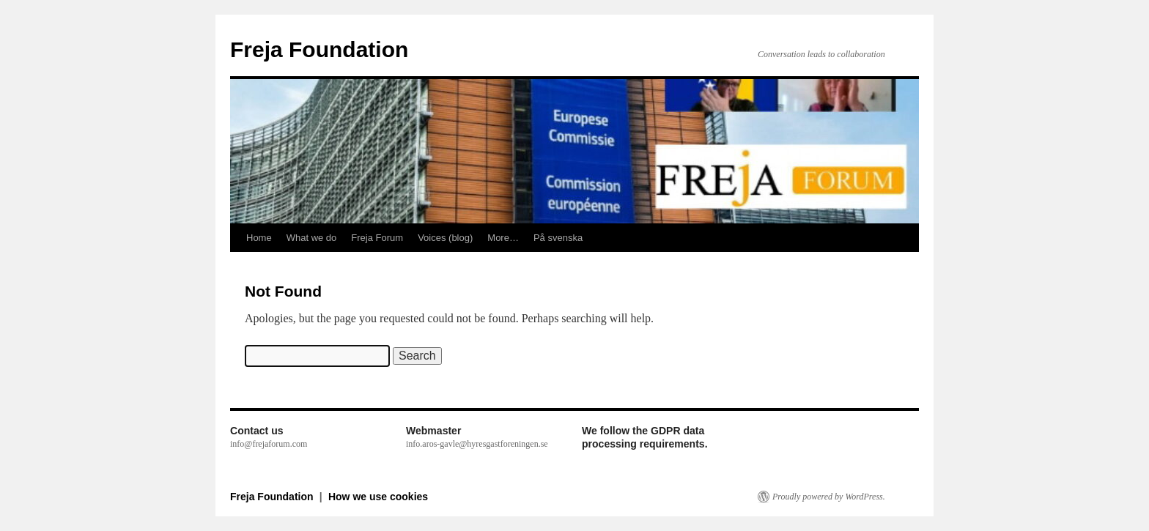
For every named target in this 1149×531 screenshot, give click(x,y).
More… (503, 237)
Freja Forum (377, 237)
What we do (312, 237)
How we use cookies (378, 496)
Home (259, 237)
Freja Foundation (319, 49)
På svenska (558, 237)
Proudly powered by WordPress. (828, 496)
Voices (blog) (445, 237)
